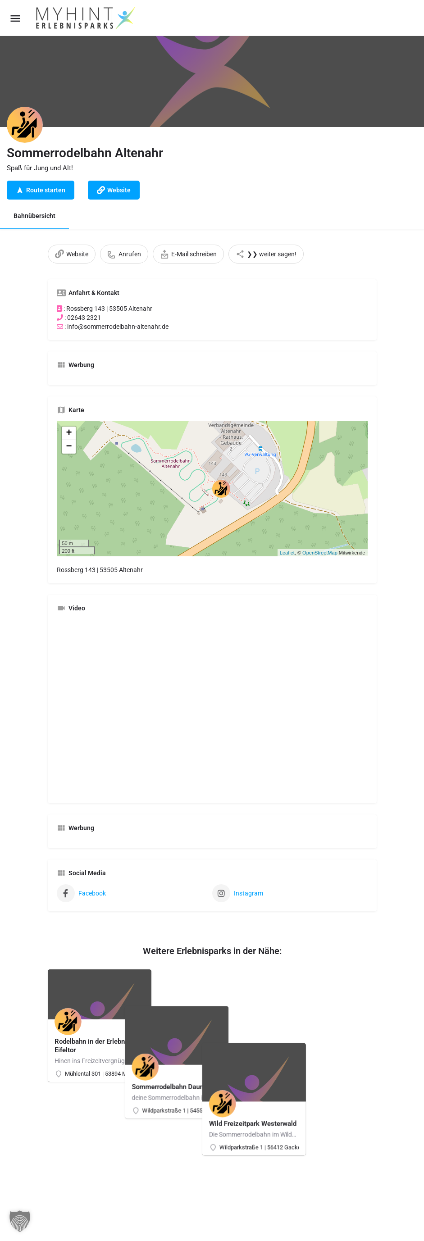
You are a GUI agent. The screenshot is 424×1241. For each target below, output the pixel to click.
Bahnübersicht (34, 215)
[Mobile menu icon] (15, 18)
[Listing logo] (25, 125)
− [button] (69, 447)
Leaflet (287, 552)
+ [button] (69, 433)
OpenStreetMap (319, 552)
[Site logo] (86, 18)
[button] (20, 1221)
